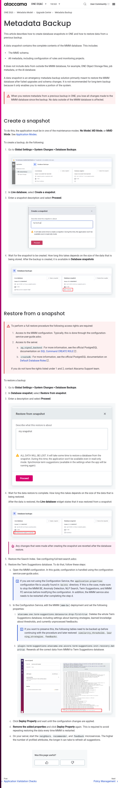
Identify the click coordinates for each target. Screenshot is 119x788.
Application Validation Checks (20, 781)
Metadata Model (25, 12)
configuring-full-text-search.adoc (58, 558)
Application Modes (26, 134)
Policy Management (104, 781)
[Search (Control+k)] (84, 4)
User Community (100, 4)
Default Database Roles (33, 360)
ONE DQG (8, 12)
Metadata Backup (63, 12)
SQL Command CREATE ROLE (57, 351)
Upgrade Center (43, 12)
